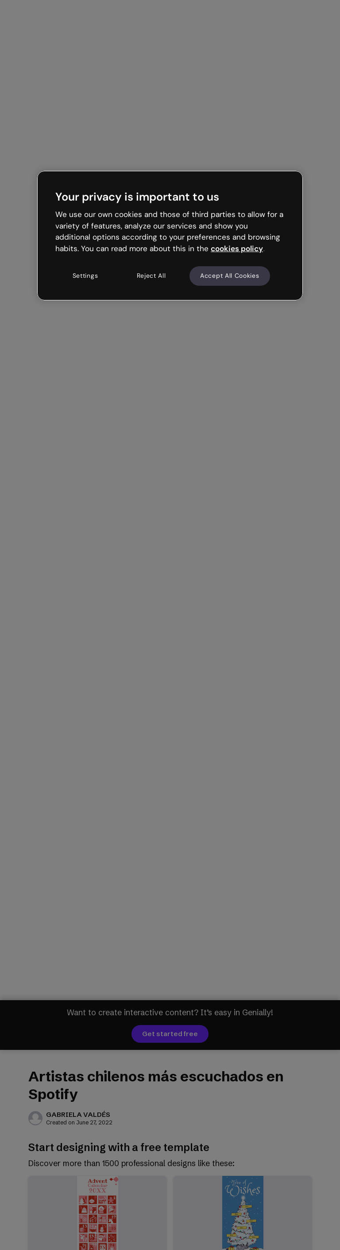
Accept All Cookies (229, 276)
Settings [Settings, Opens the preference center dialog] (85, 276)
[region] (170, 235)
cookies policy (237, 248)
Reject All (151, 276)
